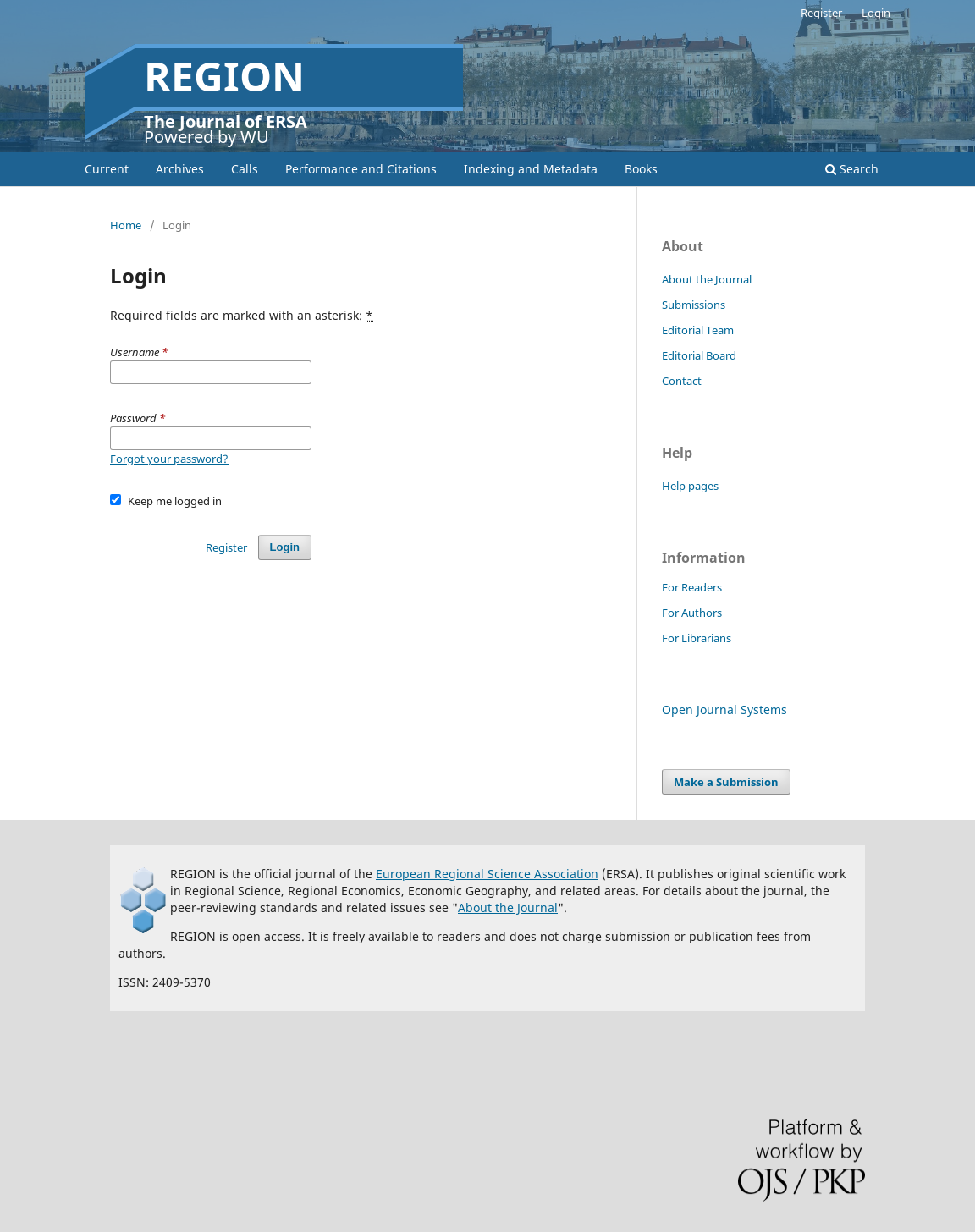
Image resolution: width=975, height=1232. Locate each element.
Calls (244, 169)
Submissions (693, 304)
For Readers (692, 587)
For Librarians (696, 638)
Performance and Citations (361, 169)
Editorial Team (698, 330)
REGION (224, 75)
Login (876, 12)
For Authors (692, 612)
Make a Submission (726, 781)
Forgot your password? (169, 458)
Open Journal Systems (724, 709)
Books (641, 169)
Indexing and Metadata (531, 169)
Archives (180, 169)
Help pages (690, 485)
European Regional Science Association (487, 874)
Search (852, 169)
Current (107, 169)
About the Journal (707, 279)
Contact (682, 380)
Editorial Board (699, 355)
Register (821, 12)
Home (125, 225)
